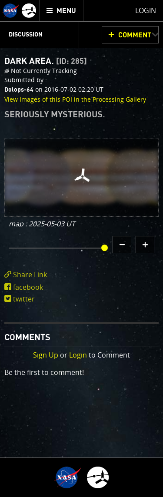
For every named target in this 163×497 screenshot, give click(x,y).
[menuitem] (61, 10)
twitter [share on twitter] (24, 299)
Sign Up (45, 354)
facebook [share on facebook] (28, 287)
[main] (81, 248)
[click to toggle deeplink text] (81, 274)
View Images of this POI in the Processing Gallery (75, 99)
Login (78, 354)
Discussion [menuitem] (26, 35)
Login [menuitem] (145, 10)
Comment (134, 35)
